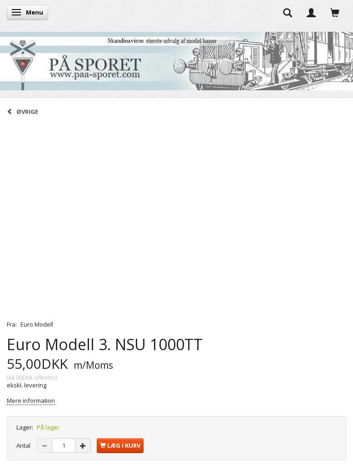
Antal (24, 445)
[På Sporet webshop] (176, 59)
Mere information (31, 400)
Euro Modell (36, 324)
